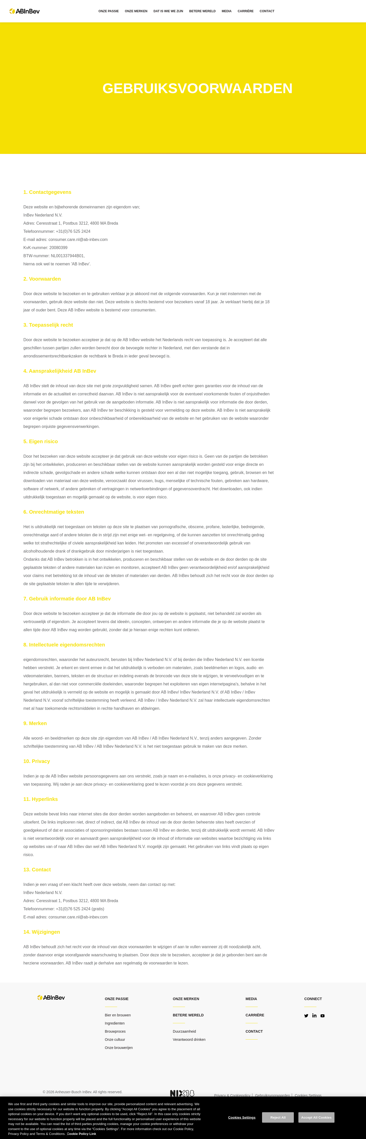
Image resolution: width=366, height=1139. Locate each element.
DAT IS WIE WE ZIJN (168, 11)
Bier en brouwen (118, 1015)
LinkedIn (314, 1015)
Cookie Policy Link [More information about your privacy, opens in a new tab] (81, 1134)
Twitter (306, 1015)
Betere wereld (188, 1015)
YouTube (323, 1015)
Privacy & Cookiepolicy (232, 1095)
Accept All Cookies (316, 1117)
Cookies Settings (242, 1117)
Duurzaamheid (184, 1031)
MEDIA (227, 11)
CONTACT (267, 11)
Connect (313, 999)
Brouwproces (115, 1031)
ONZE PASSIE (109, 11)
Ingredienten (115, 1023)
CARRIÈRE (246, 11)
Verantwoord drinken (189, 1039)
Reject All (278, 1117)
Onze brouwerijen (119, 1048)
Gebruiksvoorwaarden (272, 1095)
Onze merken (186, 999)
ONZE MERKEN (136, 11)
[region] (183, 1118)
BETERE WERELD (202, 11)
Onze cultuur (115, 1039)
